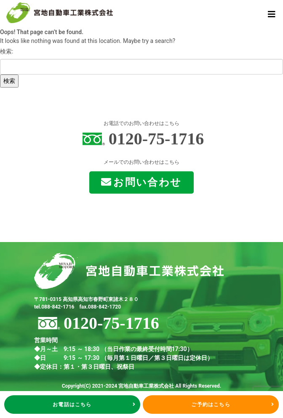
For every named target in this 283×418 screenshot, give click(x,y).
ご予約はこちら (232, 404)
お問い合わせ (141, 182)
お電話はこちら (94, 404)
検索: (6, 51)
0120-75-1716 (156, 138)
